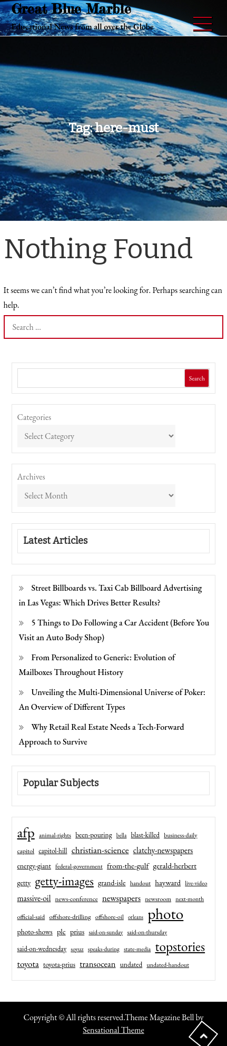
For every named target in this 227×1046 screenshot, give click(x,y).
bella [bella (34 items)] (121, 835)
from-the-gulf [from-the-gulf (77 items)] (128, 866)
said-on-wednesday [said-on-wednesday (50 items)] (42, 948)
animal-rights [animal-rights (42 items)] (55, 835)
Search (197, 378)
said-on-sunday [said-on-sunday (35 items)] (105, 932)
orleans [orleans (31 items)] (135, 917)
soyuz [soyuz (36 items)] (77, 949)
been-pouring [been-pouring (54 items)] (93, 834)
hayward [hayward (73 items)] (168, 882)
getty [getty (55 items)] (24, 882)
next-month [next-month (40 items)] (189, 899)
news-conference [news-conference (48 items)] (76, 898)
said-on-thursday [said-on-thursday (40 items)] (147, 932)
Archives (31, 476)
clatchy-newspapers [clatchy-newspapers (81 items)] (163, 850)
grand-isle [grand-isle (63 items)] (111, 882)
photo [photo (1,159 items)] (165, 913)
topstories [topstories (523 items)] (180, 947)
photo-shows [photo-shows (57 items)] (35, 931)
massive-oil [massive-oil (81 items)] (34, 898)
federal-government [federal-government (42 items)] (79, 866)
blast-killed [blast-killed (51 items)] (145, 834)
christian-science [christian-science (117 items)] (100, 850)
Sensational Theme (113, 1029)
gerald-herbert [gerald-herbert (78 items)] (174, 866)
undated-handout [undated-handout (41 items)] (167, 965)
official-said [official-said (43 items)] (31, 917)
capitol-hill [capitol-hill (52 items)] (52, 850)
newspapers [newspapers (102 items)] (121, 898)
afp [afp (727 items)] (26, 832)
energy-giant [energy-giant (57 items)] (34, 866)
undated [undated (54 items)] (131, 964)
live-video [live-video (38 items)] (196, 883)
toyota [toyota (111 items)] (28, 964)
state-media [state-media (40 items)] (137, 949)
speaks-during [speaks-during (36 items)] (104, 949)
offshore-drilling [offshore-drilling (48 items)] (70, 916)
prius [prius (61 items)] (77, 931)
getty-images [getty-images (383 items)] (64, 881)
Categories (34, 417)
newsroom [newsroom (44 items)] (158, 899)
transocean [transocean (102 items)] (97, 964)
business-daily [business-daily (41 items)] (180, 835)
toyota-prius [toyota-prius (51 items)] (59, 964)
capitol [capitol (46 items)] (26, 850)
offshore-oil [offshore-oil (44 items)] (109, 917)
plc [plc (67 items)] (61, 931)
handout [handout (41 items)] (140, 883)
